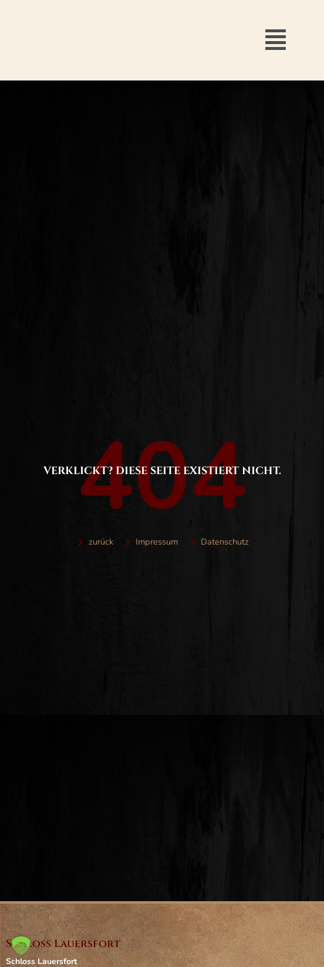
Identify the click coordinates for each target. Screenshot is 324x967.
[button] (275, 40)
